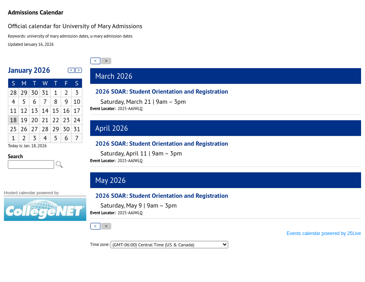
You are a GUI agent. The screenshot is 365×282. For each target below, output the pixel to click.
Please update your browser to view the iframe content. (45, 102)
